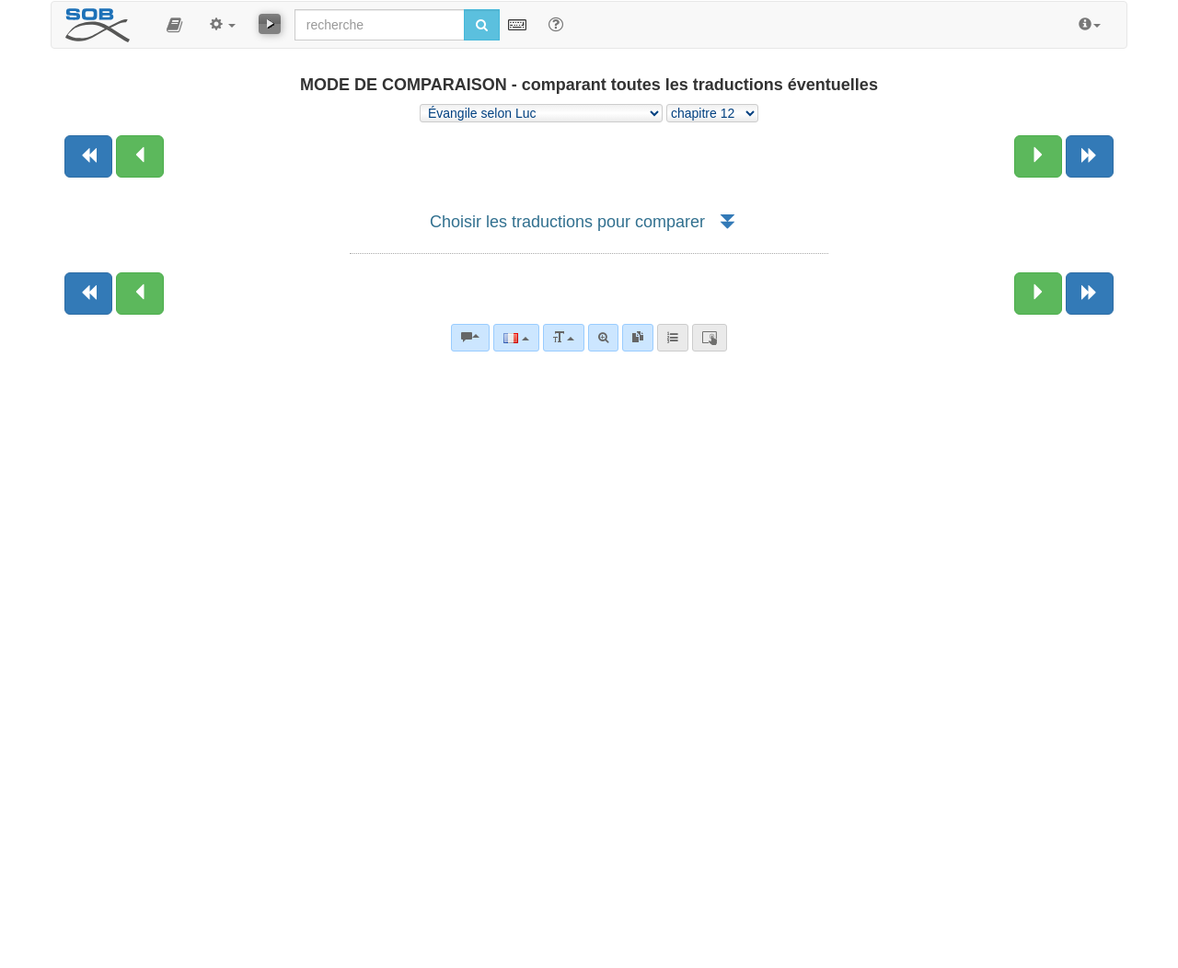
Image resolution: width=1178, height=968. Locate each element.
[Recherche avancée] (603, 337)
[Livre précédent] (88, 156)
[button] (174, 25)
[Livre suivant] (1090, 156)
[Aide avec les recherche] (556, 24)
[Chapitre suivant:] (1038, 156)
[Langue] (515, 337)
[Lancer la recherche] (482, 24)
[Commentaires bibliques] (470, 337)
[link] (637, 337)
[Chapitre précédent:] (140, 156)
